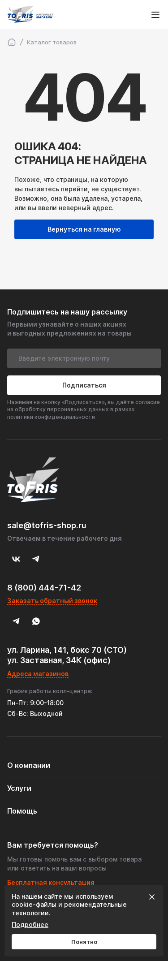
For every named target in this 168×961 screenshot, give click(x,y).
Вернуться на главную (84, 229)
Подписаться (84, 385)
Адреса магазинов (38, 673)
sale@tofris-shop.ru (46, 525)
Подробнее (30, 924)
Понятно (84, 941)
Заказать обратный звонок (52, 600)
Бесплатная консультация (51, 882)
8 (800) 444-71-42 (44, 587)
